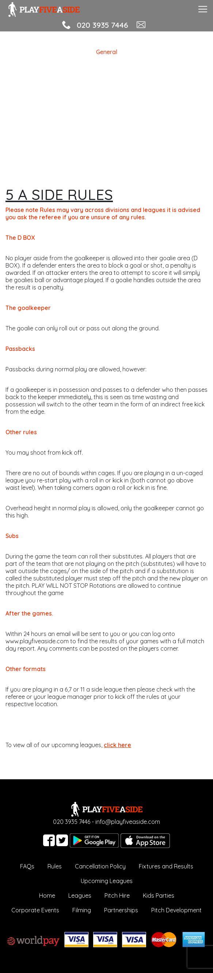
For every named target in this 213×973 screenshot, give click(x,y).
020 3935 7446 (102, 25)
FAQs (27, 866)
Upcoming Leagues (107, 881)
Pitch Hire (117, 895)
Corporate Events (35, 910)
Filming (81, 910)
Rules (54, 866)
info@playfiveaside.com (127, 821)
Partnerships (121, 910)
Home (47, 895)
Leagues (79, 895)
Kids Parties (158, 895)
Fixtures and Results (166, 866)
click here (117, 745)
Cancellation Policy (100, 866)
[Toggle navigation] (203, 8)
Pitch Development (176, 910)
